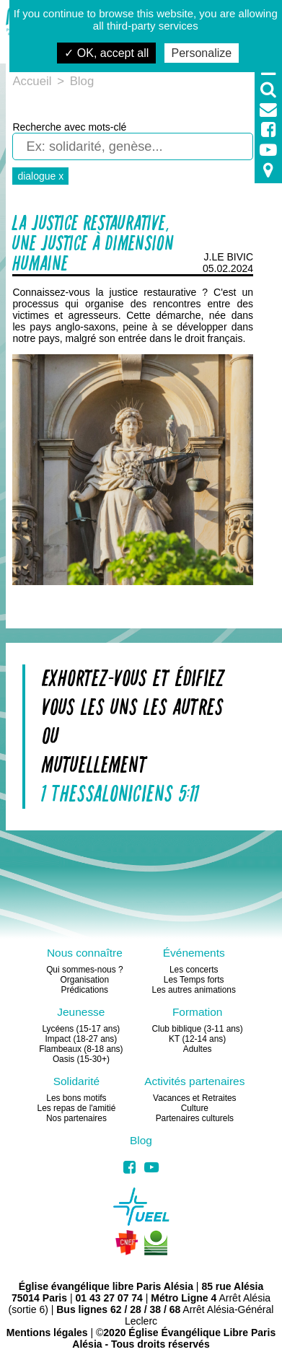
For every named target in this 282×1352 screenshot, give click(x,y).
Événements (194, 953)
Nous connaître (85, 953)
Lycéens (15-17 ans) (81, 1029)
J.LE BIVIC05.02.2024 (228, 262)
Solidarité (76, 1081)
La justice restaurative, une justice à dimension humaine (93, 244)
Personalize (202, 53)
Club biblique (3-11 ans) (197, 1029)
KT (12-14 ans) (197, 1039)
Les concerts (193, 970)
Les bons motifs (76, 1098)
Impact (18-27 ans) (81, 1039)
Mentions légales (47, 1332)
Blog (141, 1140)
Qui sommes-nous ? (84, 970)
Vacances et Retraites (194, 1098)
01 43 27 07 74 (108, 1298)
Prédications (84, 990)
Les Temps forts (194, 980)
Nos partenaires (76, 1118)
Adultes (197, 1049)
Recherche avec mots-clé (69, 127)
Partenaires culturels (195, 1118)
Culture (194, 1108)
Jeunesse (81, 1012)
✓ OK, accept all (106, 53)
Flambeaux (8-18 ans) (81, 1049)
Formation (197, 1012)
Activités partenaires (194, 1081)
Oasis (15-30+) (81, 1059)
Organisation (85, 980)
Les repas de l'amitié (77, 1108)
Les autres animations (194, 990)
